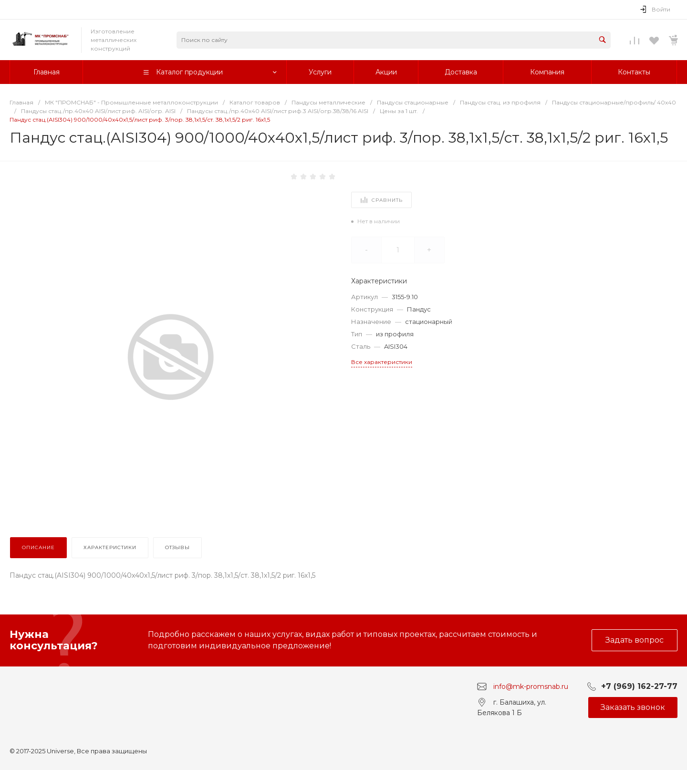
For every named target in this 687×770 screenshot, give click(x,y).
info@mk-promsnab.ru (530, 686)
